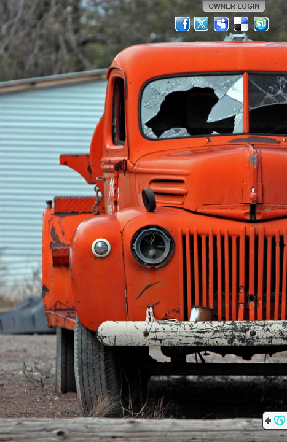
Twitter (202, 24)
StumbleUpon (261, 24)
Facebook (182, 24)
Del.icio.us (241, 24)
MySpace (221, 24)
